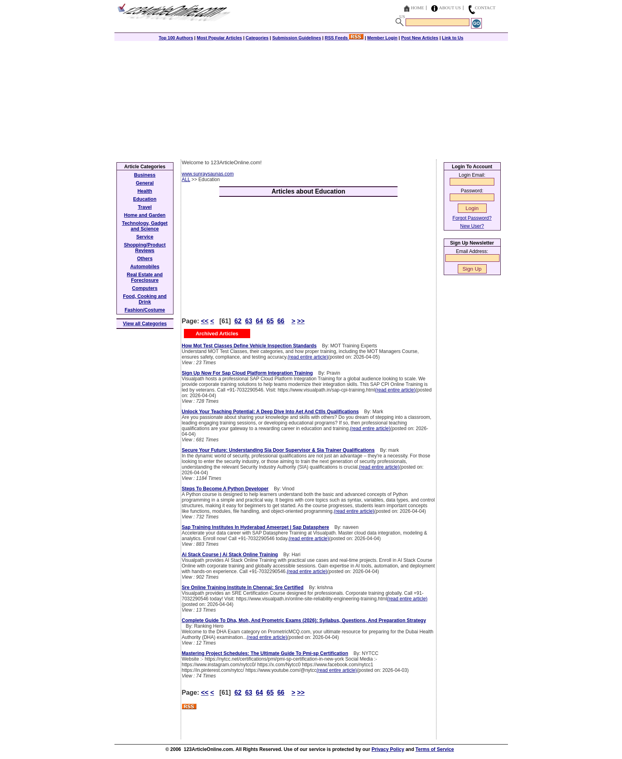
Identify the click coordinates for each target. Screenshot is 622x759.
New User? (472, 226)
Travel (145, 207)
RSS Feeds (344, 37)
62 (238, 321)
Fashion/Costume (144, 310)
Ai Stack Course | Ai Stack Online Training (230, 554)
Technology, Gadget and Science (145, 226)
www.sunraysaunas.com (208, 174)
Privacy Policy (387, 749)
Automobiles (144, 266)
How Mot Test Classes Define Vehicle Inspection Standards (249, 346)
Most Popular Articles (219, 37)
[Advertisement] (311, 99)
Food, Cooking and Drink (145, 299)
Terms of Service (435, 749)
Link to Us (452, 37)
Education (144, 199)
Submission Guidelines (296, 37)
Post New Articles (419, 37)
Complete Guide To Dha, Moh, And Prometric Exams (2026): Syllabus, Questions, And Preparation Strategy (304, 620)
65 (270, 321)
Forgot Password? (472, 218)
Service (144, 237)
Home (417, 7)
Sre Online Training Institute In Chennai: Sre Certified (243, 587)
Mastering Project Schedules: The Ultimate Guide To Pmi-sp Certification (265, 653)
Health (144, 191)
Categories (257, 37)
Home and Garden (144, 215)
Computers (144, 288)
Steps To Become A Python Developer (225, 489)
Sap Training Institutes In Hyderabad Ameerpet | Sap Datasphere (255, 527)
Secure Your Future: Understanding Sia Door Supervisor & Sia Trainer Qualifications (278, 450)
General (145, 183)
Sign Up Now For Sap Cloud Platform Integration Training (247, 373)
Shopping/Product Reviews (145, 247)
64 (259, 321)
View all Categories (145, 323)
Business (144, 175)
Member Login (382, 37)
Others (145, 258)
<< (205, 321)
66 (280, 321)
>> (301, 321)
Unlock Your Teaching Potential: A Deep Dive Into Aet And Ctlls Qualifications (270, 411)
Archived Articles (217, 334)
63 (248, 321)
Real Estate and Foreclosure (145, 277)
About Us (450, 7)
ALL (186, 179)
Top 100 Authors (176, 37)
